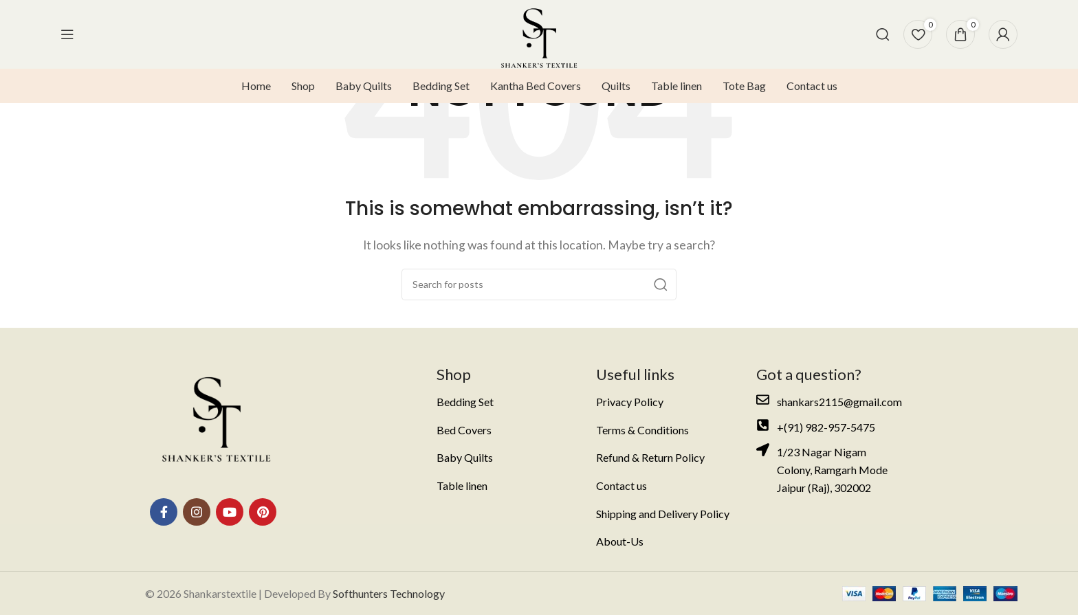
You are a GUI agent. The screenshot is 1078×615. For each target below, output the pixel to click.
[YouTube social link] (229, 512)
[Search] (882, 34)
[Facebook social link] (163, 512)
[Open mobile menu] (67, 34)
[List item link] (506, 402)
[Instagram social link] (196, 512)
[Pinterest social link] (262, 512)
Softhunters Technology (389, 593)
